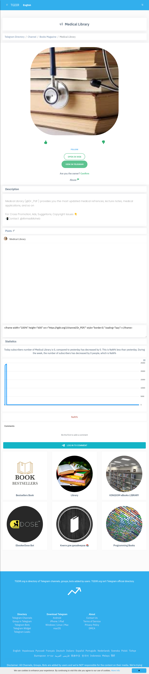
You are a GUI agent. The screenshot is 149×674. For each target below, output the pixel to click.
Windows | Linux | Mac (57, 624)
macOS (57, 628)
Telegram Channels (22, 617)
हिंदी (113, 655)
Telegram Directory (14, 36)
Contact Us (92, 617)
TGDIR (15, 5)
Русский (40, 650)
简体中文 (75, 655)
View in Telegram (74, 164)
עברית (50, 655)
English (17, 650)
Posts (9, 231)
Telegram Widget (22, 628)
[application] (74, 384)
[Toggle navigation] (142, 5)
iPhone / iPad (57, 621)
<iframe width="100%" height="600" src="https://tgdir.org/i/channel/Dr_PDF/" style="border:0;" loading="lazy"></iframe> (74, 331)
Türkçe (132, 650)
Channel (32, 36)
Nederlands (104, 650)
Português (91, 650)
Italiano (70, 650)
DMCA (92, 628)
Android (57, 617)
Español (80, 650)
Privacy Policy (92, 624)
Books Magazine (48, 36)
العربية (58, 655)
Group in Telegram (22, 621)
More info (115, 670)
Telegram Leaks (22, 631)
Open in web (74, 156)
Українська (28, 650)
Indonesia (95, 655)
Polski (124, 650)
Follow (74, 149)
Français (50, 650)
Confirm (84, 173)
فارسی (66, 655)
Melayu (106, 655)
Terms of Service (92, 621)
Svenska (115, 650)
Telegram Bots (22, 624)
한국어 (85, 655)
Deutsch (60, 650)
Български (40, 655)
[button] (144, 360)
